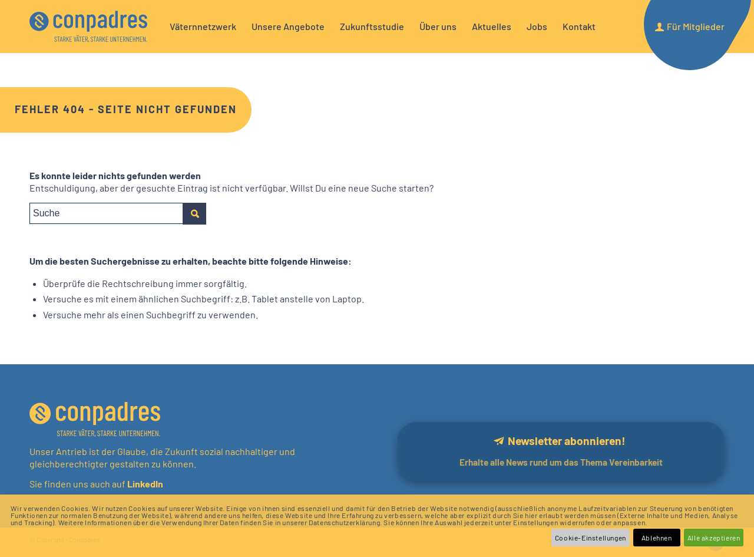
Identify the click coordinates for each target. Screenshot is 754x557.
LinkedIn (144, 483)
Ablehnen (656, 537)
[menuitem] (203, 26)
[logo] (88, 26)
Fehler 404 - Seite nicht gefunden (126, 109)
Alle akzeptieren (713, 537)
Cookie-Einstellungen (590, 537)
